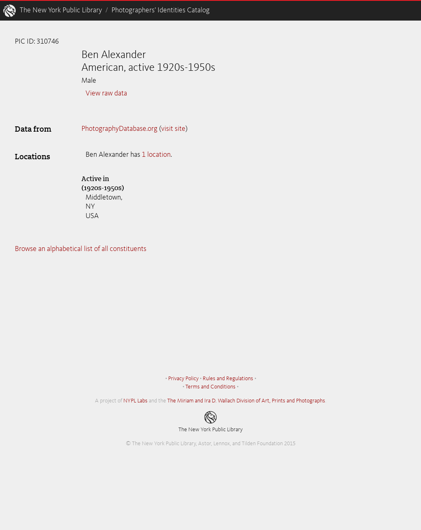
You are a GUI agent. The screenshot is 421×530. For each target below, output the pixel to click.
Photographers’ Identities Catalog (160, 10)
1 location (156, 154)
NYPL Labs (135, 401)
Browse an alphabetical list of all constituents (80, 249)
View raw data (106, 93)
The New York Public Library (61, 10)
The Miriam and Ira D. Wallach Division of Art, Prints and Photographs (246, 401)
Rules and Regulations (228, 378)
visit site (173, 128)
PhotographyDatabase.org (119, 128)
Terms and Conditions (210, 387)
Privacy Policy (183, 378)
